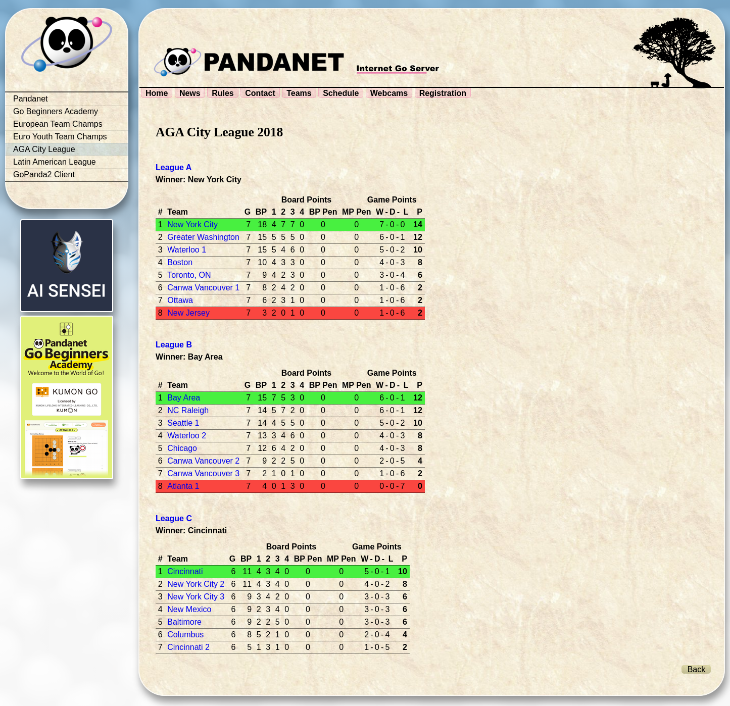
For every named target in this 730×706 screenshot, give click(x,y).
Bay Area (183, 397)
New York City (192, 224)
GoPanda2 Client (44, 174)
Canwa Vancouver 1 (203, 287)
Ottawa (180, 300)
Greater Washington (203, 237)
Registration (442, 93)
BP (261, 212)
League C (174, 518)
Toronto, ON (189, 275)
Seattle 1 (183, 423)
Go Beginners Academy (55, 111)
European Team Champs (58, 124)
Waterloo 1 (186, 249)
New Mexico (189, 609)
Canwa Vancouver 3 (203, 473)
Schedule (341, 93)
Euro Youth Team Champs (60, 136)
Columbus (185, 634)
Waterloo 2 (186, 435)
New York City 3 (195, 596)
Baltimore (184, 622)
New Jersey (188, 313)
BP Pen (323, 212)
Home (156, 93)
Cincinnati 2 (188, 647)
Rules (223, 93)
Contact (260, 93)
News (190, 93)
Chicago (182, 448)
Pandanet (30, 98)
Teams (299, 93)
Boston (179, 262)
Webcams (389, 93)
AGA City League (44, 149)
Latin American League (54, 162)
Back (697, 669)
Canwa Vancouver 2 (203, 461)
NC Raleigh (188, 410)
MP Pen (356, 212)
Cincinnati (185, 571)
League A (173, 167)
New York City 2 (195, 584)
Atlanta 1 (183, 486)
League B (174, 344)
